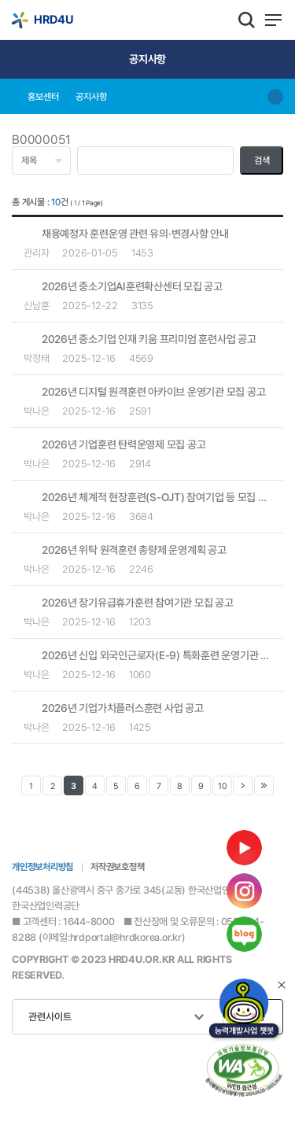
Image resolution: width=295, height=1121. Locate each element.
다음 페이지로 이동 (243, 785)
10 (222, 786)
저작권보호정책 (117, 866)
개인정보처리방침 (42, 866)
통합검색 (246, 19)
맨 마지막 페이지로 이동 (264, 785)
